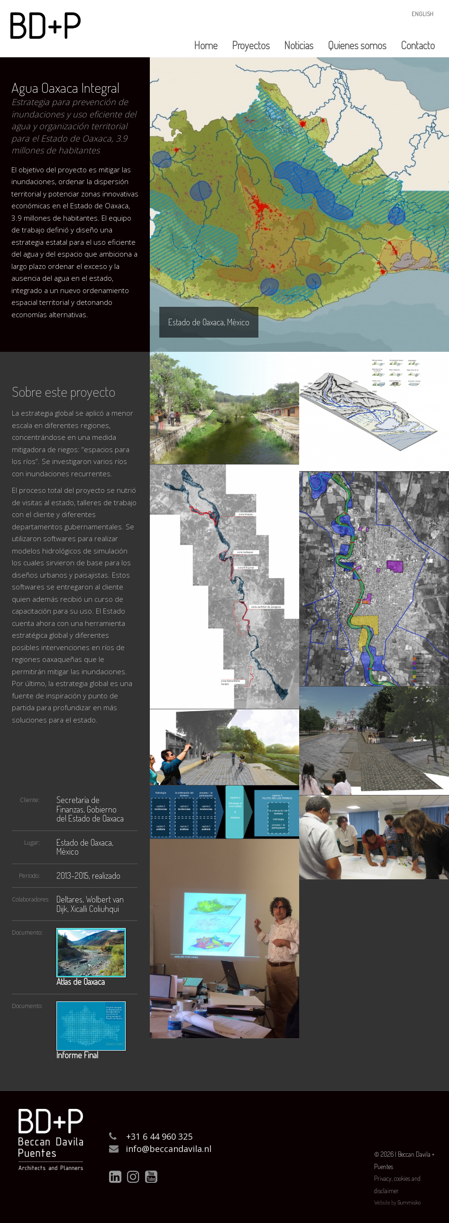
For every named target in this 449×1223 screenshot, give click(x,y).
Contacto (418, 45)
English (422, 14)
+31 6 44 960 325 (159, 1136)
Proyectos (251, 45)
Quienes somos (357, 45)
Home (206, 45)
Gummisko (409, 1202)
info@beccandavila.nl (168, 1148)
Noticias (298, 45)
